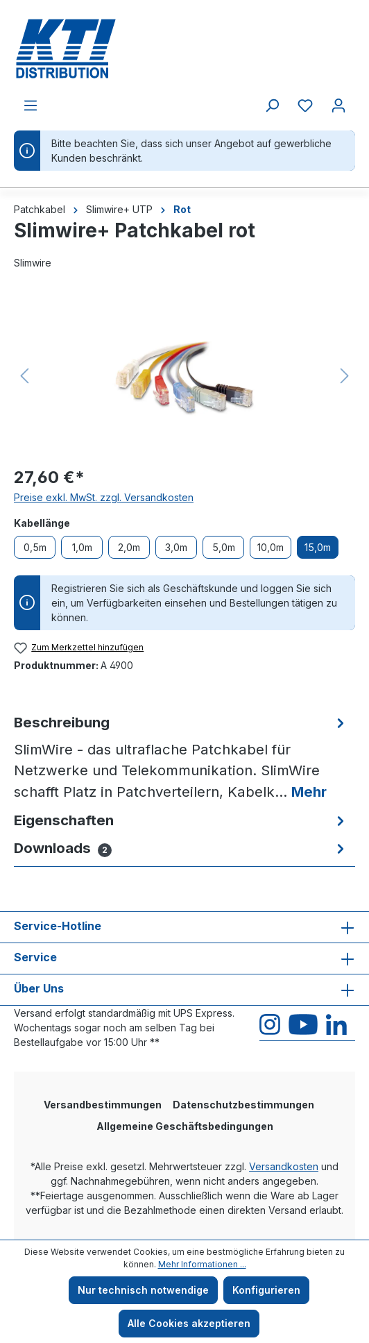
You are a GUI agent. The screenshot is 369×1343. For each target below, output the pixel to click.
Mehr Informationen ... (202, 1264)
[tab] (181, 757)
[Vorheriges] (24, 375)
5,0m (223, 547)
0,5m (35, 547)
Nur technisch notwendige (143, 1290)
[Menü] (30, 105)
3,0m (176, 547)
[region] (184, 376)
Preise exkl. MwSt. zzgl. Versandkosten (104, 497)
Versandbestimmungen (103, 1104)
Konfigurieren (266, 1290)
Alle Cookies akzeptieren (189, 1323)
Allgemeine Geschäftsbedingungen (184, 1126)
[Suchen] (272, 105)
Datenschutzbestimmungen (243, 1104)
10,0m (270, 547)
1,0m (82, 547)
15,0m (317, 547)
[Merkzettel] (305, 105)
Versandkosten (283, 1166)
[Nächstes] (344, 375)
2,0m (129, 547)
